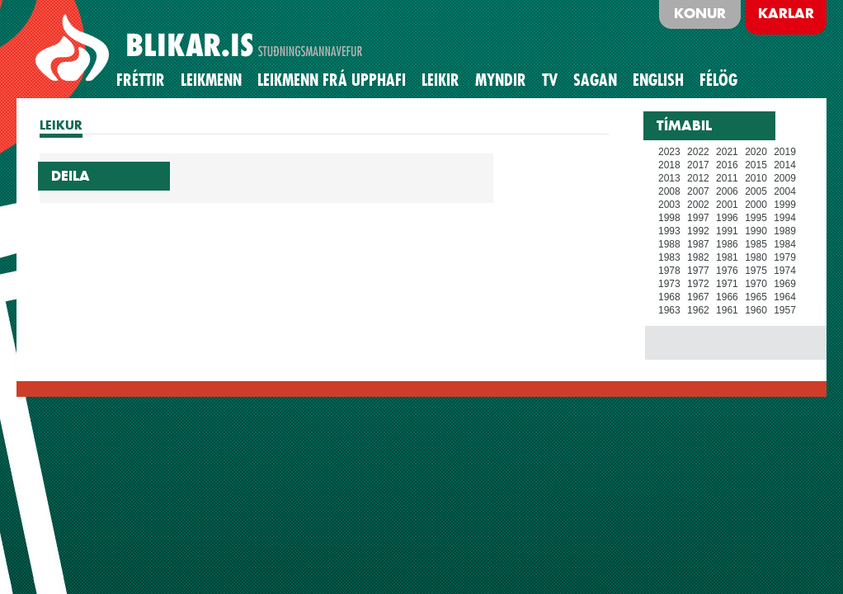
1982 (698, 257)
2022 (698, 152)
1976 (727, 270)
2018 (669, 165)
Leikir (440, 80)
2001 (727, 204)
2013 (669, 178)
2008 (669, 191)
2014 (785, 165)
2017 (698, 165)
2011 (727, 178)
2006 (727, 191)
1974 (785, 270)
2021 (727, 152)
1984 (785, 244)
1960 (756, 310)
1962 (698, 310)
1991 (727, 231)
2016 (727, 165)
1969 (785, 284)
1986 (727, 244)
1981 (727, 257)
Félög (718, 80)
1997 (698, 218)
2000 (756, 204)
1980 (756, 257)
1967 (698, 297)
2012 (698, 178)
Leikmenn (211, 80)
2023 (669, 152)
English (658, 80)
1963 (669, 310)
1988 (669, 244)
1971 (727, 284)
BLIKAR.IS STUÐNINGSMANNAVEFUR (201, 48)
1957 (785, 310)
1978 (669, 270)
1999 (785, 204)
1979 (785, 257)
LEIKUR (61, 125)
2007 (698, 191)
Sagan (595, 80)
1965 (756, 297)
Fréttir (140, 80)
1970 (756, 284)
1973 (669, 284)
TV (550, 80)
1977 (698, 270)
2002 (698, 204)
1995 (756, 218)
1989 (785, 231)
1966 (727, 297)
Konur (700, 13)
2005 (756, 191)
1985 (756, 244)
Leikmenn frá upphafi (331, 80)
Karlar (786, 13)
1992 (698, 231)
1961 (727, 310)
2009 (785, 178)
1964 (785, 297)
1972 (698, 284)
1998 (669, 218)
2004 (785, 191)
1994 (785, 218)
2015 (756, 165)
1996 (727, 218)
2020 (756, 152)
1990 (756, 231)
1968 (669, 297)
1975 (756, 270)
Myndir (500, 80)
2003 (669, 204)
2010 (756, 178)
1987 (698, 244)
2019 (785, 152)
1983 (669, 257)
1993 (669, 231)
